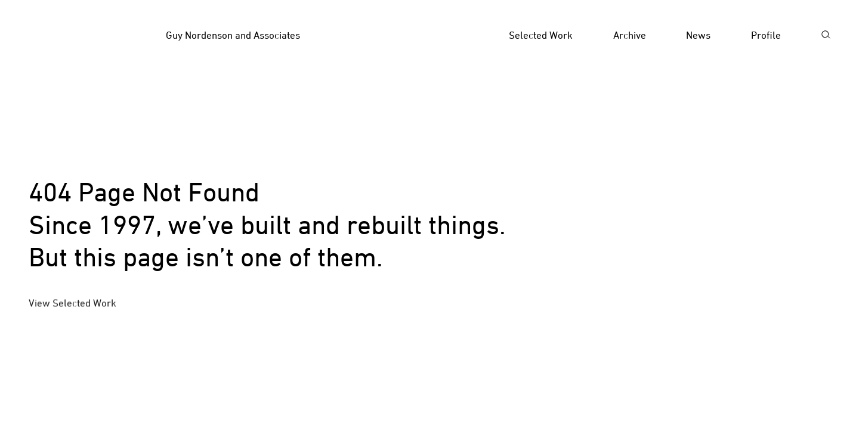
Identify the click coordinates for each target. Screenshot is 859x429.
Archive (629, 35)
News (698, 35)
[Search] (825, 36)
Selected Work (541, 35)
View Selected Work (72, 304)
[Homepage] (236, 36)
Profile (766, 35)
